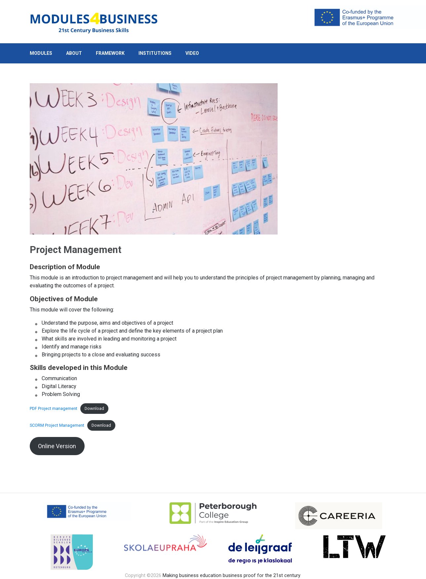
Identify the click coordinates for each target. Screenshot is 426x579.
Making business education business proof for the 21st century (231, 575)
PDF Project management (53, 408)
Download (94, 408)
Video (192, 53)
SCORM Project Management (57, 425)
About (74, 53)
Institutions (155, 53)
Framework (110, 53)
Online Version (57, 446)
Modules (41, 53)
